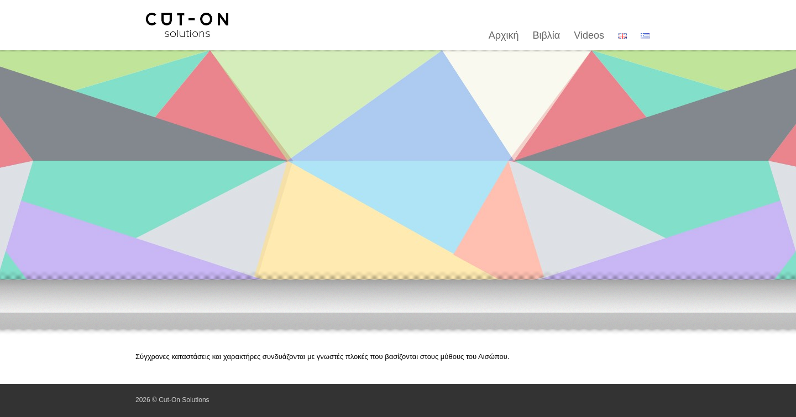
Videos (589, 35)
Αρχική (504, 35)
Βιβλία (547, 35)
